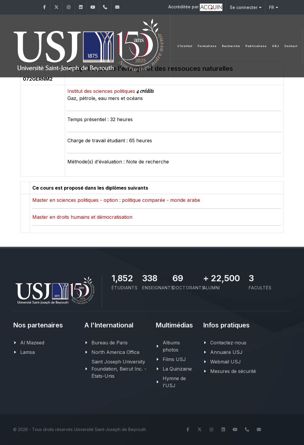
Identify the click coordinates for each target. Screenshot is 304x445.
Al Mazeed (32, 343)
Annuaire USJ (226, 352)
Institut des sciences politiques (102, 91)
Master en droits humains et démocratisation (82, 217)
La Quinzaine (177, 369)
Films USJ (174, 359)
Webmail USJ (225, 362)
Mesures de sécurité (233, 371)
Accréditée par (195, 7)
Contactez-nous (228, 343)
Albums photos (171, 346)
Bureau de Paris (109, 343)
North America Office (115, 352)
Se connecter (246, 7)
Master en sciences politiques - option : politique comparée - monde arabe (116, 200)
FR (273, 7)
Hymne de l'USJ (174, 381)
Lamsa (27, 352)
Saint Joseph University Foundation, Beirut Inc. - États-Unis (118, 369)
